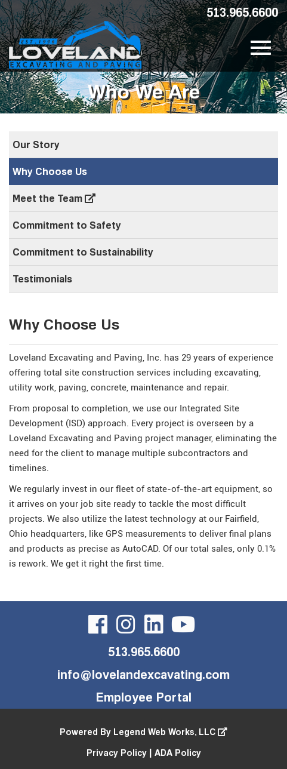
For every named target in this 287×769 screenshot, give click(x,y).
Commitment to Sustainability (83, 252)
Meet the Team (54, 198)
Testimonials (42, 279)
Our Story (36, 144)
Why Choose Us (50, 171)
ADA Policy (178, 753)
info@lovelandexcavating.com (143, 674)
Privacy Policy (117, 753)
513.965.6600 (242, 12)
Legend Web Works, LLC (170, 732)
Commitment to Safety (67, 225)
